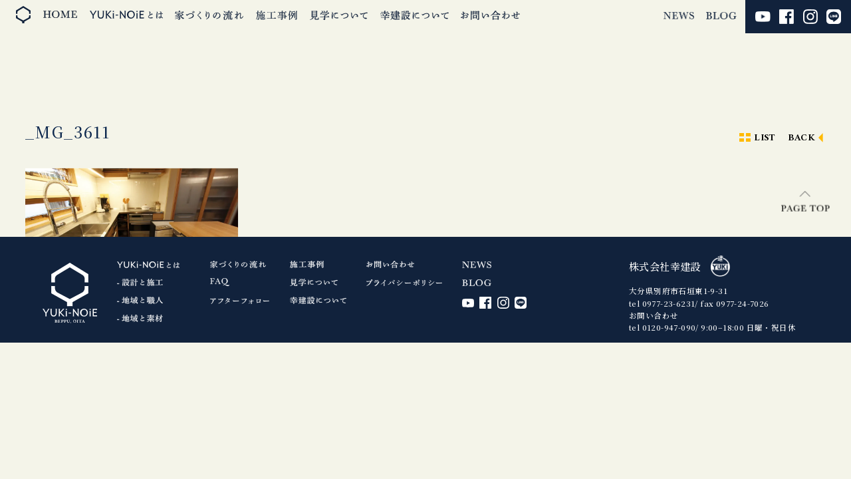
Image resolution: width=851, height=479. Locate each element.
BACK (802, 138)
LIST (764, 138)
